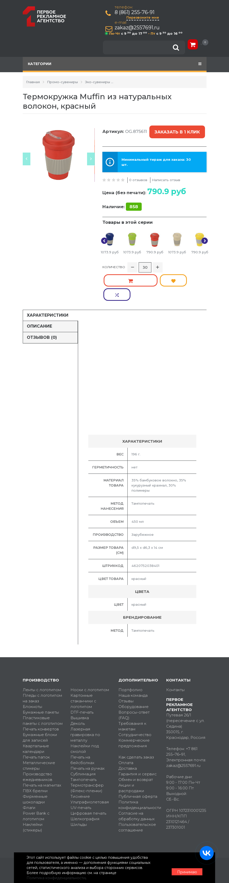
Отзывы (126, 666)
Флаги (29, 773)
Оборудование (133, 672)
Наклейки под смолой (84, 714)
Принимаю (178, 865)
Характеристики (47, 280)
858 (133, 200)
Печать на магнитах (42, 751)
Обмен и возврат (135, 745)
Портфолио (130, 655)
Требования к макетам (132, 692)
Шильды (78, 790)
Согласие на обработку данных (136, 782)
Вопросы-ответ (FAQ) (134, 681)
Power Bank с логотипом (36, 782)
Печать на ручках (87, 734)
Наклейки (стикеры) (33, 793)
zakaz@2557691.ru (138, 27)
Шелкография (85, 784)
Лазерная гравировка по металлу (85, 700)
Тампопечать (83, 745)
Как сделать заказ (136, 722)
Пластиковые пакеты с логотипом (43, 686)
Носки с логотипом (89, 655)
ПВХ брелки (35, 756)
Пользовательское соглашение (137, 793)
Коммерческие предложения (134, 709)
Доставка (127, 734)
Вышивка (79, 683)
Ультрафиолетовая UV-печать (89, 770)
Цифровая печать (88, 779)
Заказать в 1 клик (176, 129)
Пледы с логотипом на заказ (42, 664)
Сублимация (83, 739)
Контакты (175, 655)
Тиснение (80, 762)
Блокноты (32, 672)
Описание (39, 292)
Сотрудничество (134, 700)
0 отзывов (138, 174)
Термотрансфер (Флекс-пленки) (87, 754)
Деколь (77, 689)
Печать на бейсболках (82, 725)
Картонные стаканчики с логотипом (83, 667)
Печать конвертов (41, 694)
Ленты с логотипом (42, 655)
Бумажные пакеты (41, 678)
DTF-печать (81, 678)
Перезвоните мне (143, 17)
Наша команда (133, 661)
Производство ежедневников (37, 742)
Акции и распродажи (131, 754)
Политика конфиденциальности (138, 770)
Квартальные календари (36, 714)
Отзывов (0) (42, 303)
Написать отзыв (166, 174)
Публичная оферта (137, 762)
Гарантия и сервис (137, 739)
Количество (113, 261)
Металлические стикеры (39, 731)
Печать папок (36, 722)
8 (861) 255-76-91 (135, 12)
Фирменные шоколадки (35, 765)
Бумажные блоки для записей (40, 703)
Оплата (125, 728)
